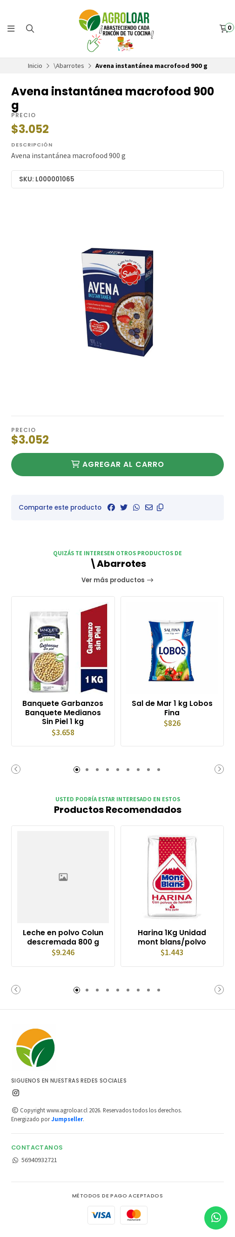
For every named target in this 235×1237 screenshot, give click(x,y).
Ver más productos (117, 580)
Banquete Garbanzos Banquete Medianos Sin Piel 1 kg (62, 712)
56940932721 (34, 1160)
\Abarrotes (69, 65)
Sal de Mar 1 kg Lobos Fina (172, 708)
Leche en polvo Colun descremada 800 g (62, 938)
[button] (160, 507)
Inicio (35, 65)
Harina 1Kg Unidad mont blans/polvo (172, 938)
